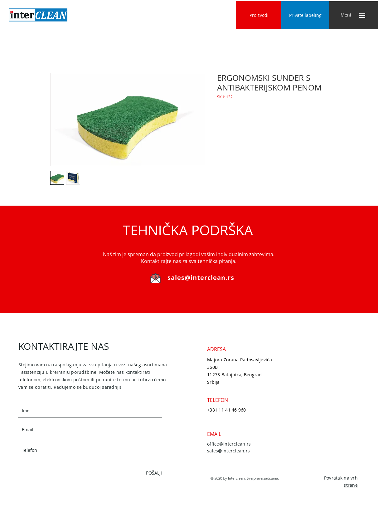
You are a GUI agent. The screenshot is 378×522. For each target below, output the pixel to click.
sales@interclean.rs (200, 277)
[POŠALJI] (140, 473)
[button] (346, 15)
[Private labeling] (305, 15)
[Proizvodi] (259, 15)
